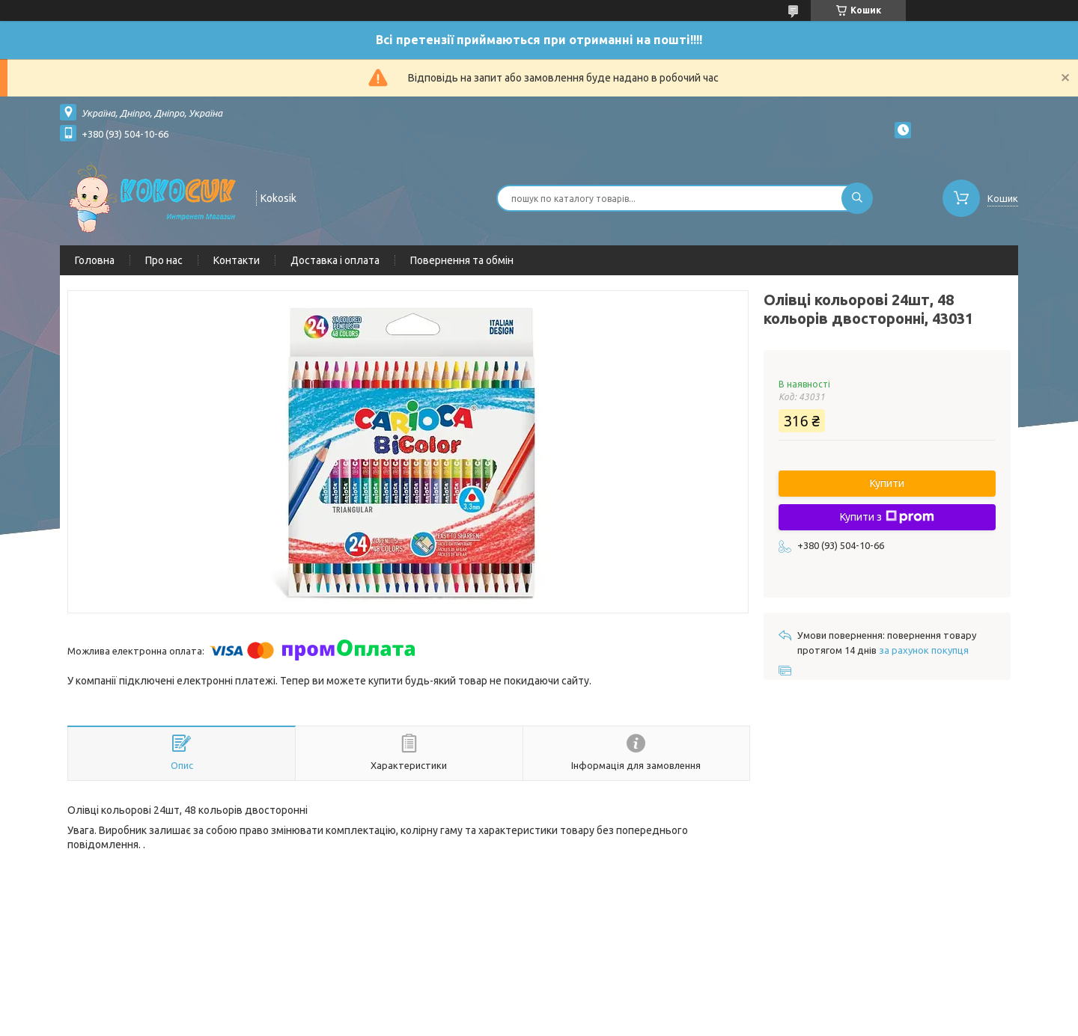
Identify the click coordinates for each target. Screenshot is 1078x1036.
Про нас (164, 260)
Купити (887, 483)
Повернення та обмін (462, 260)
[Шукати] (857, 198)
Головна (95, 260)
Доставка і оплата (335, 260)
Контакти (236, 260)
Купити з (887, 517)
